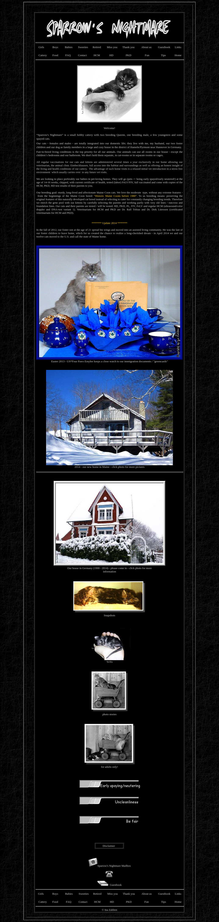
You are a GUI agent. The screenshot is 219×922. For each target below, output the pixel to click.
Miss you (112, 47)
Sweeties (83, 47)
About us (146, 47)
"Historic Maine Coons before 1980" (115, 195)
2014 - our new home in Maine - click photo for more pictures (109, 465)
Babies (69, 47)
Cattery (42, 55)
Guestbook (164, 47)
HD (111, 55)
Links (178, 47)
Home (178, 55)
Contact (82, 55)
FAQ (67, 55)
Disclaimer (109, 845)
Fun (147, 55)
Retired (97, 47)
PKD (128, 55)
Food (54, 55)
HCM (97, 55)
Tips (163, 55)
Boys (55, 47)
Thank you (128, 47)
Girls (42, 47)
